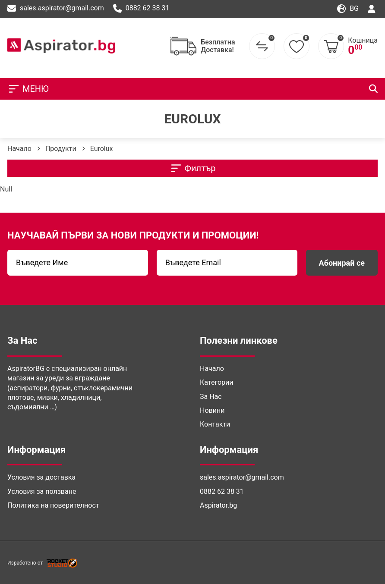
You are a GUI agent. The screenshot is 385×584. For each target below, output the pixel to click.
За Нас (211, 396)
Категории (217, 382)
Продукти (60, 148)
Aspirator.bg (218, 505)
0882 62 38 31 (141, 8)
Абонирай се (342, 262)
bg (348, 8)
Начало (19, 148)
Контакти (215, 424)
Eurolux (101, 148)
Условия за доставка (41, 477)
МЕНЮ (28, 88)
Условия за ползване (41, 491)
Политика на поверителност (53, 505)
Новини (212, 410)
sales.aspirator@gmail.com (55, 8)
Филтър (193, 168)
